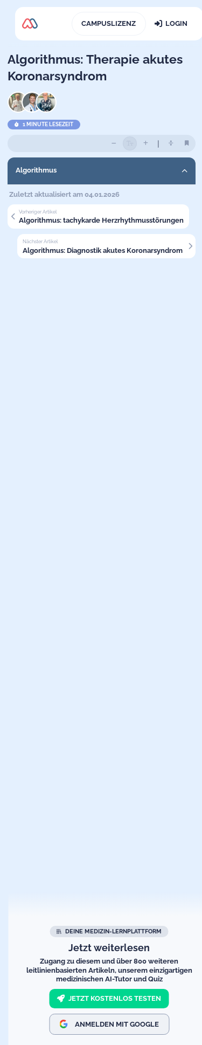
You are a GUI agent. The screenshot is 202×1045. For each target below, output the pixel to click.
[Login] (171, 23)
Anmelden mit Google (109, 1024)
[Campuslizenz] (108, 23)
